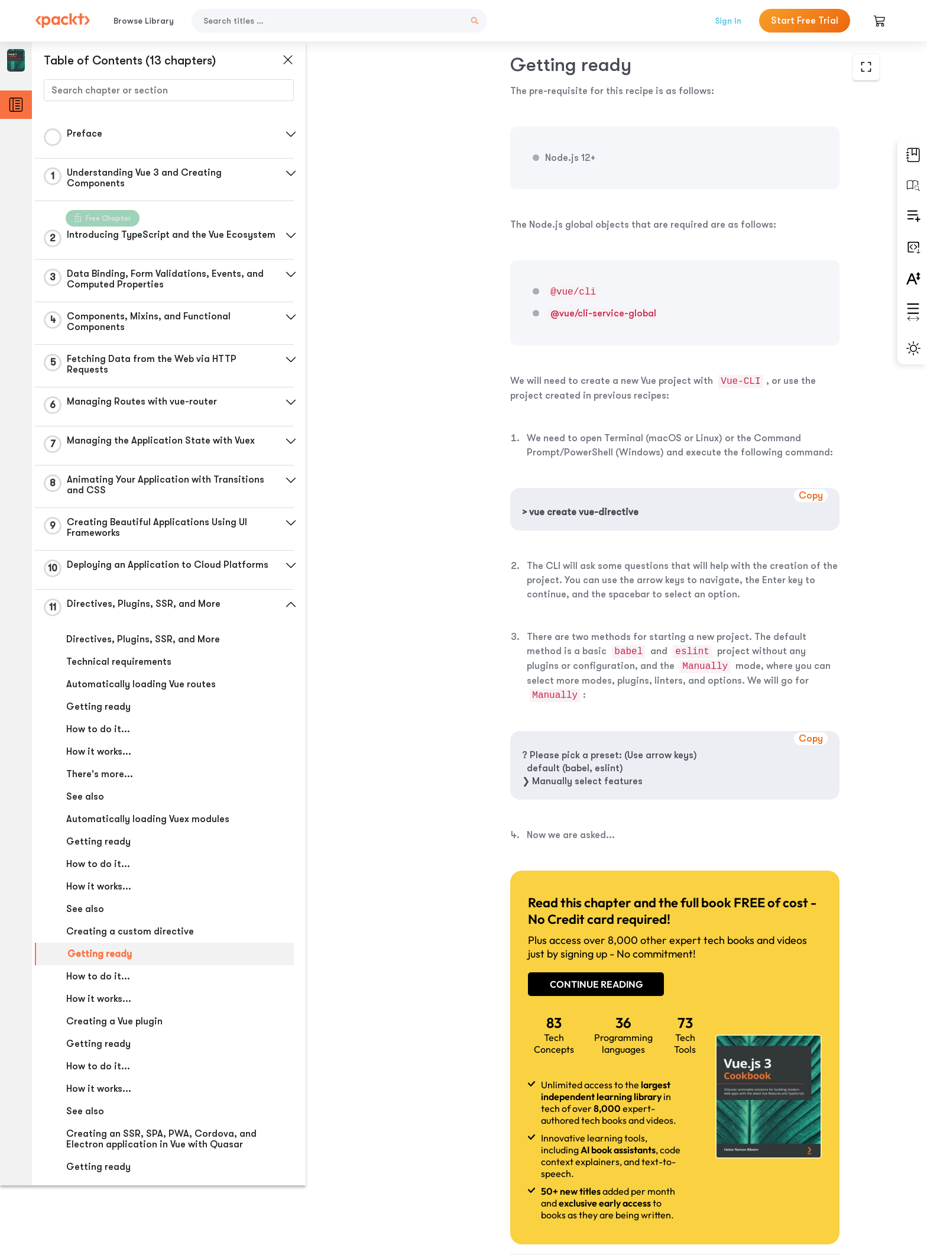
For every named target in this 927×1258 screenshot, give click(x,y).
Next (790, 1169)
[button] (281, 134)
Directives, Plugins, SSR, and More (143, 646)
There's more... (99, 781)
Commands (92, 1241)
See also (85, 803)
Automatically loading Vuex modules (147, 826)
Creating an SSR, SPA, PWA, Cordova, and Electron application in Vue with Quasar (161, 1146)
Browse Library (144, 20)
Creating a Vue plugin (114, 1028)
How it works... (98, 758)
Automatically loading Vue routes (141, 691)
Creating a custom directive (130, 938)
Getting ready (98, 714)
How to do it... (98, 736)
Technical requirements (118, 669)
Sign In (728, 20)
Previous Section (404, 1169)
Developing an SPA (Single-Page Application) (166, 1219)
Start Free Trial (804, 20)
